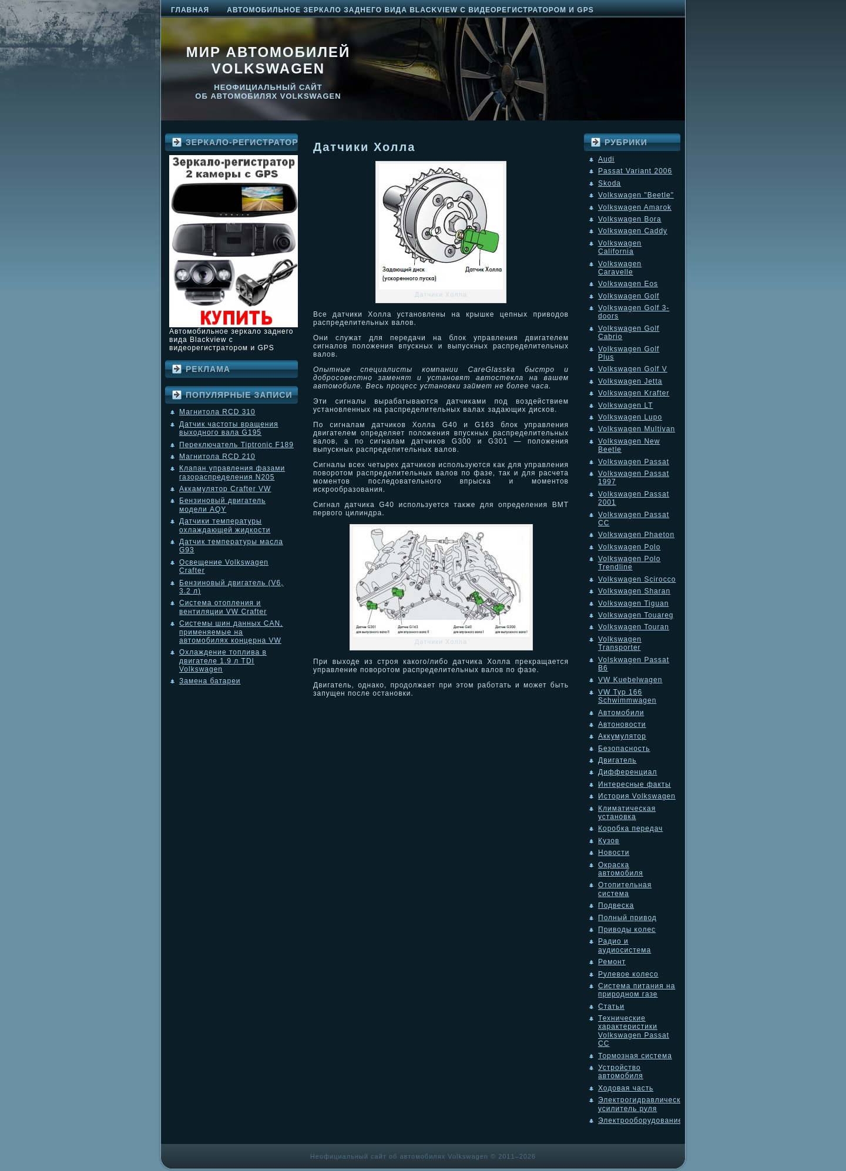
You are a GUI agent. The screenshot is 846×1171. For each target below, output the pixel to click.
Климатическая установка (627, 812)
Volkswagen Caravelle (620, 268)
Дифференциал (627, 772)
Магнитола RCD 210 (217, 456)
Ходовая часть (625, 1088)
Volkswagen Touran (633, 627)
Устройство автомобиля (620, 1071)
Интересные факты (634, 784)
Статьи (611, 1006)
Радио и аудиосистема (624, 945)
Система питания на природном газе (636, 990)
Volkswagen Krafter (633, 393)
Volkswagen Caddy (632, 231)
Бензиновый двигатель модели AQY (222, 504)
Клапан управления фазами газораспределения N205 (232, 472)
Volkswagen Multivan (636, 429)
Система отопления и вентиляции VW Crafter (223, 607)
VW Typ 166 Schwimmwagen (627, 696)
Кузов (608, 841)
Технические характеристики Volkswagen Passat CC (633, 1031)
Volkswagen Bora (630, 219)
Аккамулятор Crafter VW (225, 489)
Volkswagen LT (625, 405)
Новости (613, 852)
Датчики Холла (364, 146)
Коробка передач (630, 828)
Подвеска (616, 905)
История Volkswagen (637, 796)
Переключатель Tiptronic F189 (236, 445)
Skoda (609, 183)
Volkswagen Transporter (620, 643)
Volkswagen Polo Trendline (629, 563)
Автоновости (622, 724)
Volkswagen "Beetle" (636, 195)
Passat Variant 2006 (635, 171)
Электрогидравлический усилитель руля (644, 1104)
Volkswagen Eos (628, 284)
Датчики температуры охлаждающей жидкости (224, 525)
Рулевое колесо (628, 974)
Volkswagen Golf (628, 296)
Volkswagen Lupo (630, 417)
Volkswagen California (620, 247)
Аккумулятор (622, 736)
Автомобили (621, 713)
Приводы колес (627, 929)
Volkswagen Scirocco (637, 579)
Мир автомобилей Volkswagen (268, 60)
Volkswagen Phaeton (636, 535)
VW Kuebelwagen (630, 680)
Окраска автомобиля (620, 869)
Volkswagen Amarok (635, 207)
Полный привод (627, 918)
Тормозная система (635, 1056)
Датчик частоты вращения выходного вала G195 (228, 428)
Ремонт (612, 962)
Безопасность (624, 748)
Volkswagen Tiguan (633, 603)
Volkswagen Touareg (636, 615)
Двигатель (617, 760)
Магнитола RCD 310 (217, 412)
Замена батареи (210, 681)
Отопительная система (625, 889)
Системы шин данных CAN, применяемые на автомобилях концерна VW (231, 632)
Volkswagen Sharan (634, 591)
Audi (606, 159)
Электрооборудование (640, 1120)
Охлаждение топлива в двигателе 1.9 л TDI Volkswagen (223, 660)
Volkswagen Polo (629, 547)
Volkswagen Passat (633, 462)
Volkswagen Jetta (630, 381)
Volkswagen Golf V (632, 369)
